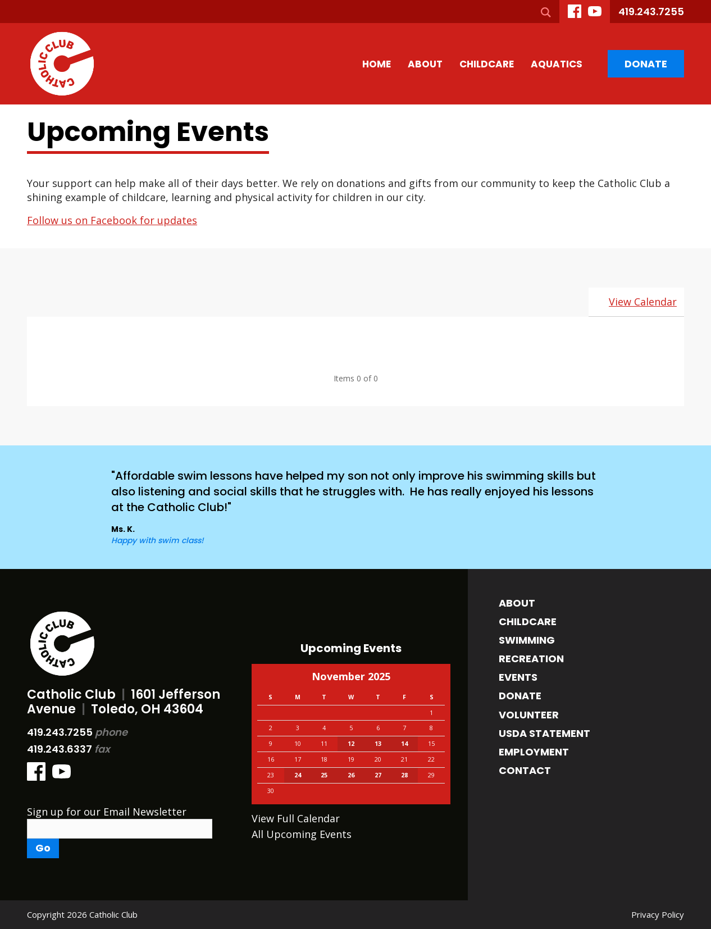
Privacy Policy (657, 914)
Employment (534, 752)
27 (378, 775)
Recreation (531, 659)
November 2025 (351, 676)
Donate (646, 64)
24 (297, 775)
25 (324, 775)
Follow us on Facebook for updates (112, 220)
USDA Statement (544, 733)
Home (376, 64)
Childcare (486, 64)
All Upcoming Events (302, 834)
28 (404, 775)
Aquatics (556, 64)
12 (351, 744)
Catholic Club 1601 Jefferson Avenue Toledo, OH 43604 (123, 702)
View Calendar (643, 301)
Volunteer (529, 715)
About (425, 64)
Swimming (527, 640)
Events (518, 677)
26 (351, 775)
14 (404, 744)
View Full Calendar (296, 818)
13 (378, 744)
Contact (525, 770)
